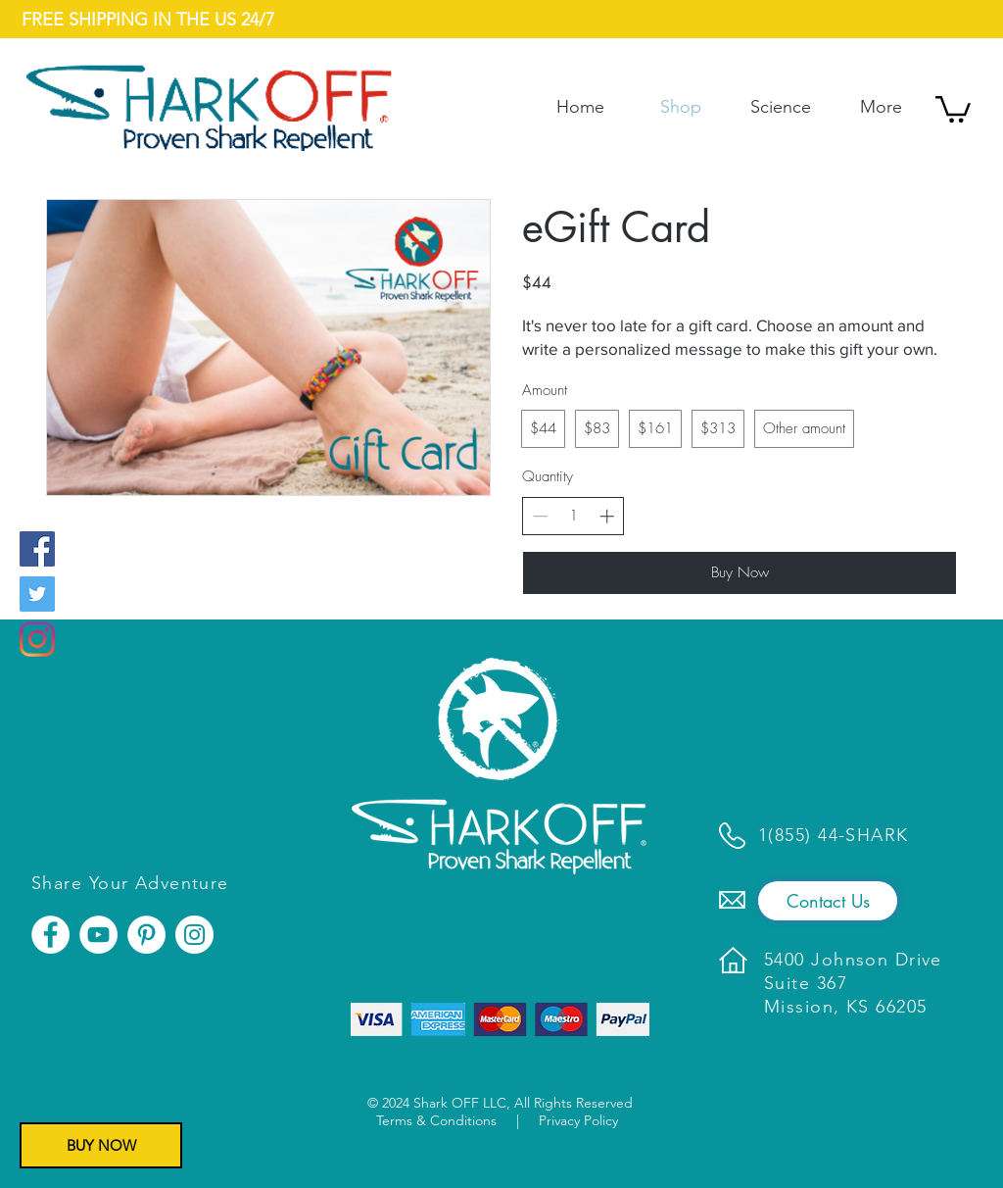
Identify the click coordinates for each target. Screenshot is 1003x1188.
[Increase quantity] (607, 516)
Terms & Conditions (436, 1120)
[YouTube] (98, 935)
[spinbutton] (573, 516)
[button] (953, 108)
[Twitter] (37, 594)
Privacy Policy (578, 1120)
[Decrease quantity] (540, 516)
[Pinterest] (146, 935)
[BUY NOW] (101, 1145)
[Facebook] (37, 549)
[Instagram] (37, 639)
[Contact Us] (827, 900)
